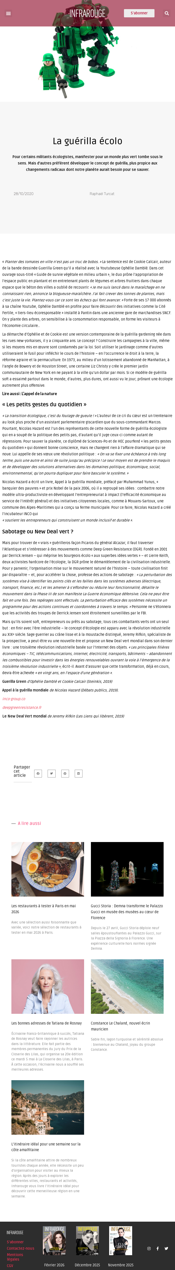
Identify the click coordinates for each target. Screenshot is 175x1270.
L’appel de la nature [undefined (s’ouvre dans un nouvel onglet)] (39, 393)
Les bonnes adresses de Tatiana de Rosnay (46, 1023)
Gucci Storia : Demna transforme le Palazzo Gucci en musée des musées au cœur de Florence (127, 912)
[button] (8, 13)
